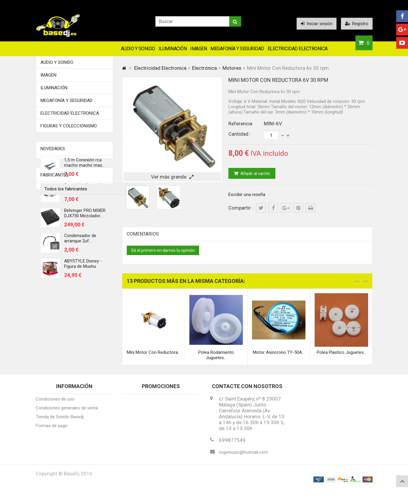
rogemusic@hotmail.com (243, 456)
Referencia (240, 124)
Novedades (52, 148)
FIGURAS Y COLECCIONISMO (68, 126)
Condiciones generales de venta (67, 412)
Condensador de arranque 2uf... (80, 241)
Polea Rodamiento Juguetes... (216, 355)
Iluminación (173, 48)
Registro (356, 23)
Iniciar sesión (316, 23)
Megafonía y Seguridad (237, 48)
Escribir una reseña (246, 194)
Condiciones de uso (55, 403)
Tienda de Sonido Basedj (60, 421)
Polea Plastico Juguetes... (341, 352)
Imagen (198, 48)
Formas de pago (52, 429)
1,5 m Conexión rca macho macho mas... (84, 165)
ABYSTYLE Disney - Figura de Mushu (83, 266)
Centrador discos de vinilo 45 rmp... (84, 191)
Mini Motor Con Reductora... (154, 352)
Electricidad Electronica (298, 48)
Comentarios (143, 234)
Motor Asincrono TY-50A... (279, 352)
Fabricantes (54, 303)
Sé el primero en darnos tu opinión (163, 250)
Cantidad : (239, 134)
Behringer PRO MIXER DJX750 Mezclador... (84, 216)
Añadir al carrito (255, 173)
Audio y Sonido (138, 48)
